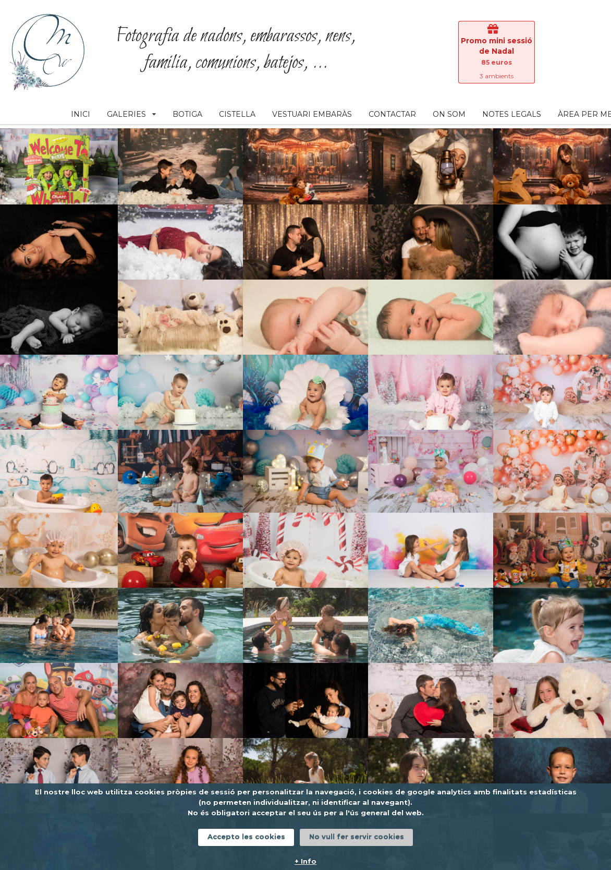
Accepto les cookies (246, 836)
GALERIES (131, 114)
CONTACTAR (392, 114)
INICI (80, 114)
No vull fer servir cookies (356, 836)
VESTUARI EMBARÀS (312, 114)
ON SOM (449, 114)
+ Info (305, 861)
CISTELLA (237, 114)
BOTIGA (187, 114)
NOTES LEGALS (511, 114)
